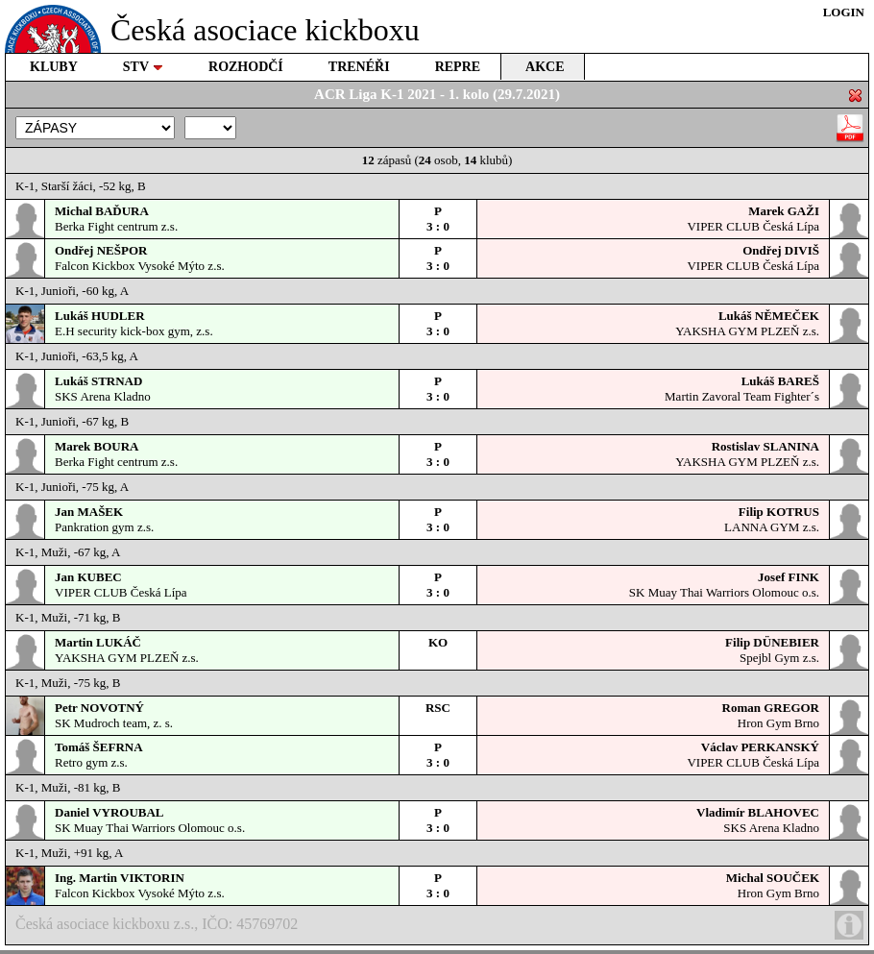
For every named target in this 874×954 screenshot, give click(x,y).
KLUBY (54, 67)
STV (143, 67)
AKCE (544, 67)
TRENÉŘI (359, 67)
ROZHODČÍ (245, 67)
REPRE (457, 67)
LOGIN (843, 12)
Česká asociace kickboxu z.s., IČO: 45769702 (439, 925)
